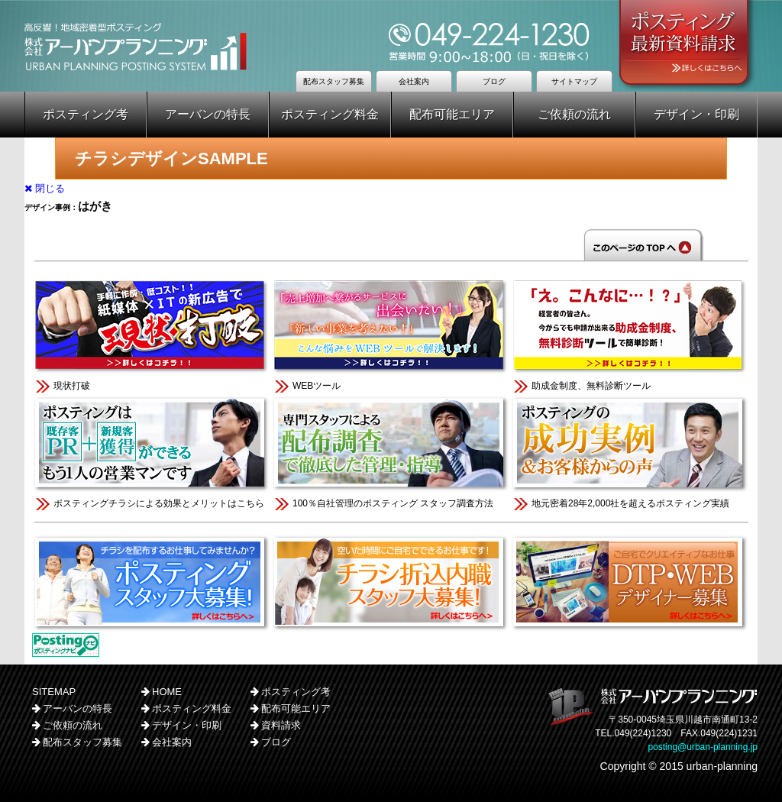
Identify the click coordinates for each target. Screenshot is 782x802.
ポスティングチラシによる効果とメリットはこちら (151, 452)
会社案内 (414, 81)
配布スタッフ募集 (333, 81)
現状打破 (151, 334)
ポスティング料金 (330, 114)
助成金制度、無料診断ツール (629, 334)
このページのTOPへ (391, 245)
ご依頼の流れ (574, 114)
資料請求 (281, 725)
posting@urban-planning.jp (703, 747)
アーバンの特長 (207, 114)
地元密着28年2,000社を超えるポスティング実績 (629, 452)
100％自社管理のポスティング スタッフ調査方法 (390, 452)
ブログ (494, 81)
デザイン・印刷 (696, 114)
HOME (167, 691)
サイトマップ (574, 81)
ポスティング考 (85, 114)
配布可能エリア (452, 114)
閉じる (44, 188)
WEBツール (390, 334)
